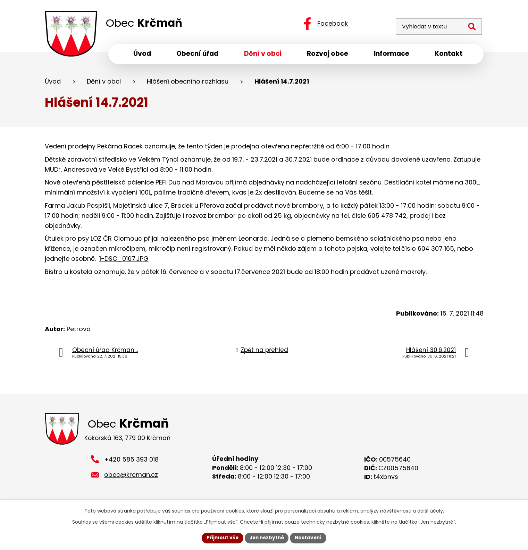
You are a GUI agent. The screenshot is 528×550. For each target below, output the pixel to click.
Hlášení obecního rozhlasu (187, 82)
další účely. (430, 510)
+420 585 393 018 (131, 461)
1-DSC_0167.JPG (124, 260)
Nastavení (310, 537)
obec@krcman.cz (131, 477)
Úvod (53, 82)
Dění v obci (104, 82)
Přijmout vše (220, 537)
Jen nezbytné (267, 537)
